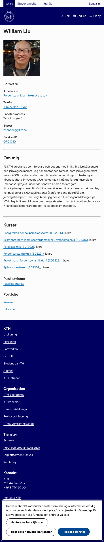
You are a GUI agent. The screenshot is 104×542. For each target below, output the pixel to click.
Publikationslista (13, 283)
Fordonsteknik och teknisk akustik (25, 95)
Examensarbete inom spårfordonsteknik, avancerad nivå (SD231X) (45, 240)
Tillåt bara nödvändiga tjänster (31, 531)
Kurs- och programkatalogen (21, 447)
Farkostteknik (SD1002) (18, 246)
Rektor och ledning (15, 416)
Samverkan (10, 349)
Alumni (8, 370)
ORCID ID (9, 141)
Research (9, 302)
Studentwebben (27, 3)
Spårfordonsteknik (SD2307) (21, 267)
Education (9, 309)
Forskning (9, 341)
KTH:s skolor (11, 402)
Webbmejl (9, 462)
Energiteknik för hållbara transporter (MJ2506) (33, 233)
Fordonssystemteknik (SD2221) (23, 253)
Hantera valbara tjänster (27, 522)
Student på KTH (13, 363)
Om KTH (8, 356)
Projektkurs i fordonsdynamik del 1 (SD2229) (31, 260)
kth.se (9, 3)
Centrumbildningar (15, 409)
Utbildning (10, 334)
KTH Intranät (11, 378)
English (81, 16)
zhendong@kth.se (15, 130)
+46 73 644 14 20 (15, 106)
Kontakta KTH (12, 497)
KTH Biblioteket (13, 394)
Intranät (47, 3)
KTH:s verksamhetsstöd (18, 423)
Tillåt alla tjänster (73, 531)
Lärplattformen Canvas (18, 455)
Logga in (94, 3)
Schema (8, 440)
